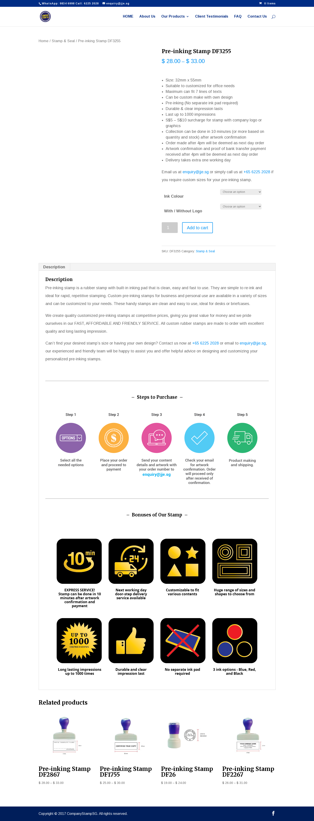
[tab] (54, 267)
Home (43, 41)
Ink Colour (174, 196)
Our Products (173, 16)
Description (54, 267)
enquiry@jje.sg (196, 172)
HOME (128, 16)
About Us (147, 16)
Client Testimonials (211, 16)
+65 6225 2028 (257, 172)
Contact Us (257, 16)
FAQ (238, 16)
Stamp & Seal (63, 41)
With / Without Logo (183, 211)
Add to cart (197, 227)
